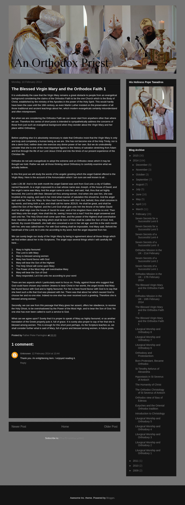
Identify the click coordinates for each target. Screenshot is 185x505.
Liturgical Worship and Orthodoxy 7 (147, 338)
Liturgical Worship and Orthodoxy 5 (147, 420)
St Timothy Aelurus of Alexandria (147, 370)
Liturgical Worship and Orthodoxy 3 (147, 436)
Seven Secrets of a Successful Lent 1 (146, 268)
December (142, 164)
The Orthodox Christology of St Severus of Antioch (150, 391)
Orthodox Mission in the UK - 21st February (148, 252)
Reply (23, 363)
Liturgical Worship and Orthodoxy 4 (147, 428)
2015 (136, 155)
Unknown (25, 353)
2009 (136, 470)
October (141, 174)
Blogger (110, 498)
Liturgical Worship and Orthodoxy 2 (147, 444)
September (142, 179)
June (139, 194)
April (139, 204)
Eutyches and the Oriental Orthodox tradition (149, 407)
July (138, 189)
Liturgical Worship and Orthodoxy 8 (147, 331)
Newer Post (19, 426)
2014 (136, 160)
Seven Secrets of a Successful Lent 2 (146, 260)
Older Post (110, 426)
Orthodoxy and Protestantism (144, 354)
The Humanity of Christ (148, 384)
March (140, 209)
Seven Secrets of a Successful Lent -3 (147, 244)
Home (65, 426)
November (142, 169)
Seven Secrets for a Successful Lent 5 (146, 228)
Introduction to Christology (150, 413)
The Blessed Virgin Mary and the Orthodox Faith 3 (149, 288)
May (138, 199)
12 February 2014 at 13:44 (46, 353)
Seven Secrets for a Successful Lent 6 (146, 220)
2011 (136, 460)
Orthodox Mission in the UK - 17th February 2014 (148, 277)
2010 (136, 465)
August (140, 184)
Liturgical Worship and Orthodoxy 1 (147, 452)
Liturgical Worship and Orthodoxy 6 (147, 346)
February (141, 214)
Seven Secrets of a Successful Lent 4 (146, 236)
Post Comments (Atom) (71, 438)
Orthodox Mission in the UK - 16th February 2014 (148, 299)
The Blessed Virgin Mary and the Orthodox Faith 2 (149, 310)
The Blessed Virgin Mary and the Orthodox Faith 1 (149, 321)
